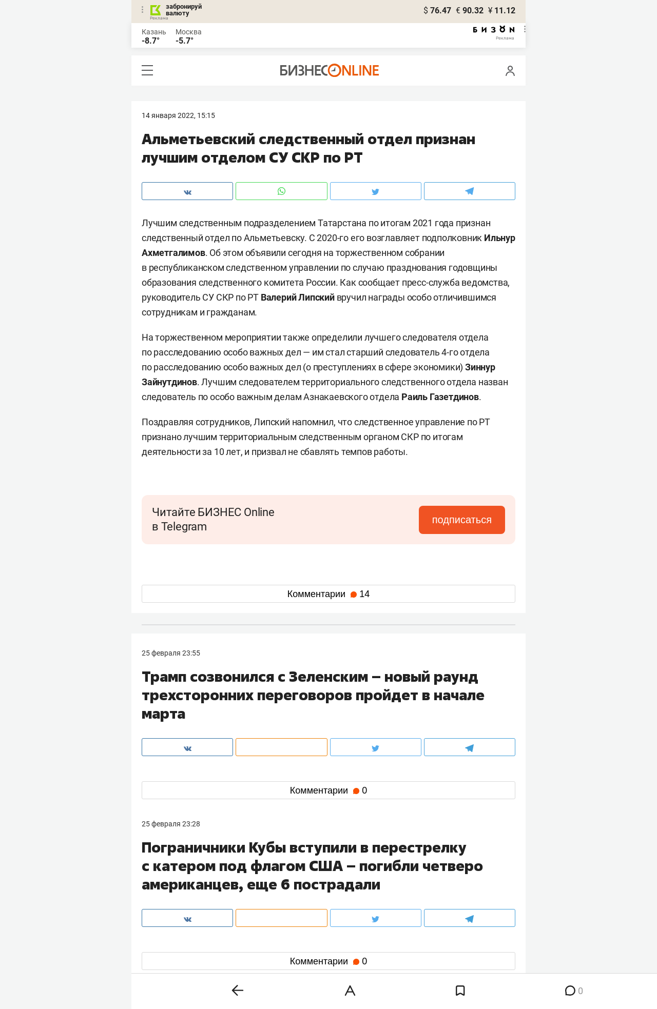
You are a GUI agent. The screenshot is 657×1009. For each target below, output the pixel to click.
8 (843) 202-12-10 (170, 876)
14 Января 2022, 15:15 (178, 115)
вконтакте (168, 923)
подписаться (462, 519)
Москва (189, 32)
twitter (347, 923)
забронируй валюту (184, 9)
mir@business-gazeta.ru (305, 888)
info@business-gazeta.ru (182, 888)
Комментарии (328, 594)
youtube (164, 956)
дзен (344, 940)
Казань (154, 32)
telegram (165, 940)
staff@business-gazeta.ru (432, 876)
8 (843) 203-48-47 (295, 876)
